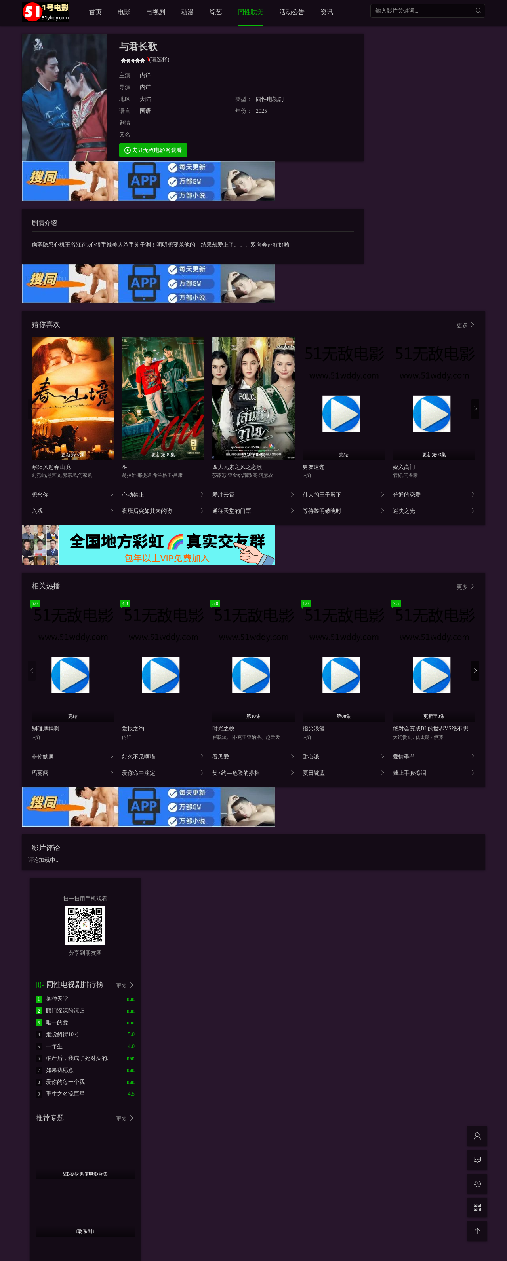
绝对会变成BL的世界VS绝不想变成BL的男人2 (449, 729)
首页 (95, 12)
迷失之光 (434, 510)
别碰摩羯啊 (45, 729)
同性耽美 (250, 12)
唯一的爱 (52, 1023)
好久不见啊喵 (163, 756)
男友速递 (314, 467)
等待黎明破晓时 (344, 510)
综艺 (216, 12)
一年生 (49, 1046)
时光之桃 (223, 729)
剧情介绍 (44, 223)
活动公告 (292, 12)
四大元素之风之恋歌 (237, 467)
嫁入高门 (404, 467)
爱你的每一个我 (60, 1082)
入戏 (73, 510)
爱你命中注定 (163, 772)
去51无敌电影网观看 (153, 149)
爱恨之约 (133, 729)
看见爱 (253, 756)
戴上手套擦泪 (434, 772)
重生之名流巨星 (60, 1094)
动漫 (187, 12)
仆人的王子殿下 (344, 494)
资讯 (326, 12)
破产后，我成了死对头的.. (73, 1058)
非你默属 (73, 756)
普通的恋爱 (434, 494)
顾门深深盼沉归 (60, 1011)
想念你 (73, 494)
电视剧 (155, 12)
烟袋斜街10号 (57, 1034)
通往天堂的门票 (253, 510)
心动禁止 (163, 494)
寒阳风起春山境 (51, 467)
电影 (124, 12)
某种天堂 (52, 999)
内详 (145, 75)
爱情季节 (434, 756)
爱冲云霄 (253, 494)
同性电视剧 (270, 99)
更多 (466, 325)
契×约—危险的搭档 (253, 772)
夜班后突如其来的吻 (163, 510)
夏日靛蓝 (344, 772)
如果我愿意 (55, 1070)
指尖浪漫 (314, 729)
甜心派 (344, 756)
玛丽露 (73, 772)
